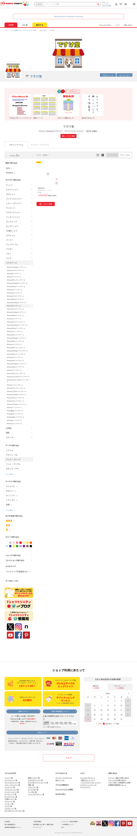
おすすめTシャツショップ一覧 (38, 782)
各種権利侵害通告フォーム (117, 785)
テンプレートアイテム (40, 144)
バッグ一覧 (8, 806)
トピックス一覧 (33, 787)
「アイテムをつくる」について (90, 782)
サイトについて (85, 787)
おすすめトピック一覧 (35, 780)
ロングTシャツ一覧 (11, 797)
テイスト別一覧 (33, 789)
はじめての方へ (60, 794)
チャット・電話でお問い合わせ (118, 778)
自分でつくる (59, 780)
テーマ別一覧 (32, 792)
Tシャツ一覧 (9, 778)
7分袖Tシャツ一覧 (11, 799)
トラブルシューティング (88, 785)
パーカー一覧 (9, 804)
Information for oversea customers (68, 16)
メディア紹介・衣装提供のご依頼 (119, 782)
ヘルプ (117, 25)
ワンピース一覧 (10, 787)
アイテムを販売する (62, 785)
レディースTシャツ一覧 (12, 785)
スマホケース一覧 (10, 808)
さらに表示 (9, 474)
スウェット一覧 (10, 801)
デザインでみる (125, 155)
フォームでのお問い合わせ (117, 780)
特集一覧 (31, 785)
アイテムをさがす (10, 773)
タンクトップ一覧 (10, 794)
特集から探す (13, 581)
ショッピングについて (87, 778)
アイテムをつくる (61, 773)
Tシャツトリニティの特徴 (64, 789)
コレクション (124, 75)
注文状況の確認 (106, 6)
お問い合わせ (128, 25)
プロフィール (107, 75)
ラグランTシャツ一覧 (12, 789)
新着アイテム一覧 (34, 778)
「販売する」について (87, 780)
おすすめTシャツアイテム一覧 (15, 811)
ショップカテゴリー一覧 (36, 794)
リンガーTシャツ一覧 (12, 792)
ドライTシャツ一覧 (11, 780)
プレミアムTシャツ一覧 (12, 782)
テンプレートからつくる (63, 778)
